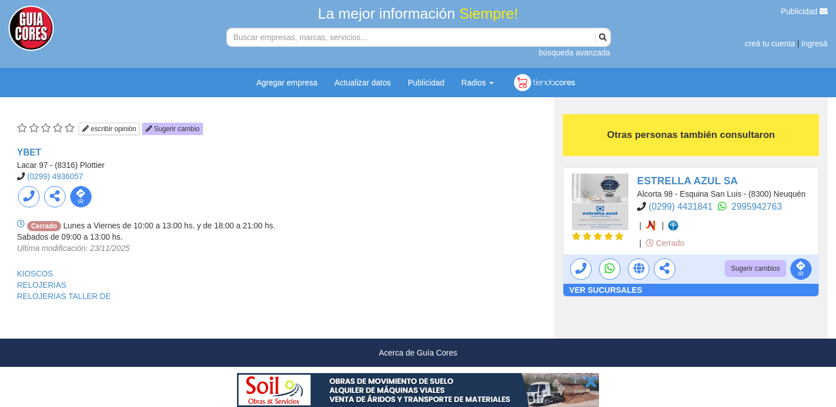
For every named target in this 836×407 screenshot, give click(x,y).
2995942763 (756, 206)
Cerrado (665, 243)
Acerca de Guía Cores (418, 352)
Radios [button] (478, 82)
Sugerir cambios (755, 268)
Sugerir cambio (172, 129)
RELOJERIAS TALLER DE (64, 296)
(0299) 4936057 (55, 176)
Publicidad (804, 11)
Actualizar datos (362, 82)
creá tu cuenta (770, 43)
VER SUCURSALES (605, 290)
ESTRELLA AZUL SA (687, 181)
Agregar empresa (286, 82)
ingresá (814, 43)
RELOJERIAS (41, 284)
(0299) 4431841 (682, 206)
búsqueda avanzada (574, 52)
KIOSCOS (35, 273)
